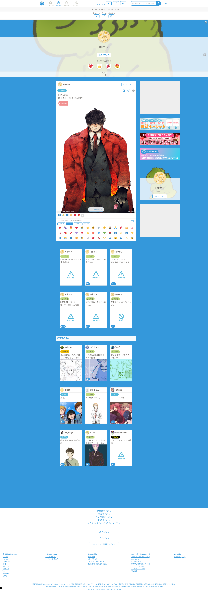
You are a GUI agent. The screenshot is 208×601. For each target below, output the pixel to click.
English (5, 557)
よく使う (61, 224)
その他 (86, 224)
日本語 (5, 576)
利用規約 (91, 557)
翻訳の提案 (12, 554)
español (5, 559)
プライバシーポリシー (96, 561)
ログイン (104, 532)
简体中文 (6, 566)
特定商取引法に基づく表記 (97, 564)
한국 (4, 564)
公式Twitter (135, 559)
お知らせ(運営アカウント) (140, 557)
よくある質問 (136, 561)
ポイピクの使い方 (52, 559)
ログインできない (137, 566)
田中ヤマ (104, 46)
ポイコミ (134, 571)
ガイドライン (93, 559)
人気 (69, 224)
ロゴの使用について (138, 568)
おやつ (78, 224)
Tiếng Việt (6, 561)
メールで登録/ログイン (104, 544)
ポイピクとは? (51, 557)
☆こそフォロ (104, 55)
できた (62, 90)
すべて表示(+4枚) (96, 209)
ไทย (4, 571)
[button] (1, 588)
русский (6, 573)
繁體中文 (6, 568)
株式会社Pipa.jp (179, 557)
